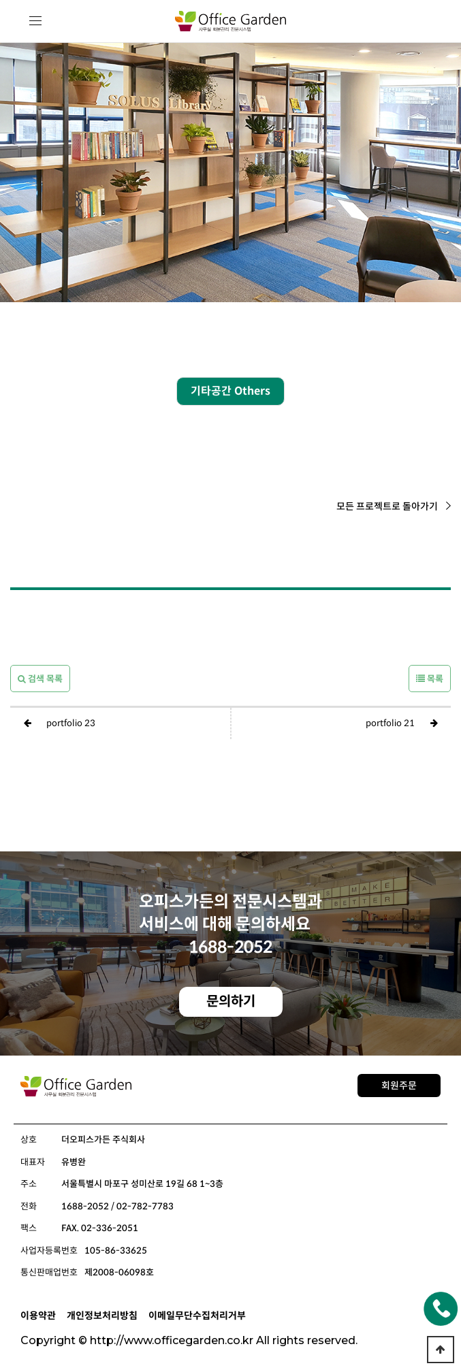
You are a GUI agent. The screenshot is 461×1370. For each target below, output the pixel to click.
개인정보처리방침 (102, 1315)
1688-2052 (230, 947)
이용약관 (38, 1315)
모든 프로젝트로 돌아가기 (393, 506)
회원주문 (399, 1085)
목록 (429, 679)
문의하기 (230, 1001)
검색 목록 (40, 679)
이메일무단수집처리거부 (197, 1315)
